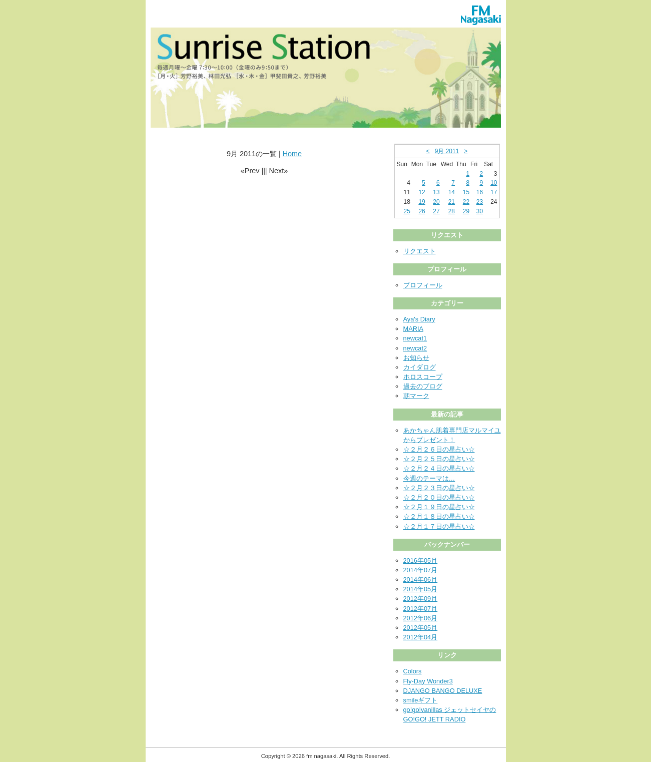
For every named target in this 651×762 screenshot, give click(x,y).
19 (421, 201)
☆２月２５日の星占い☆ (439, 459)
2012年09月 (420, 598)
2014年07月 (420, 570)
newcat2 (415, 348)
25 (406, 211)
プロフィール (422, 285)
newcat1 (415, 338)
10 (493, 182)
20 (436, 201)
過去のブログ (422, 386)
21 (451, 201)
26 (421, 211)
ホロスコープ (422, 376)
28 (451, 211)
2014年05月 (420, 589)
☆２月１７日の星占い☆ (439, 526)
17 (493, 192)
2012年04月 (420, 637)
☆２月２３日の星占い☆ (439, 488)
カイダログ (419, 367)
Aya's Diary (419, 319)
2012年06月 (420, 618)
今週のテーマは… (429, 478)
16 (479, 192)
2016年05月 (420, 560)
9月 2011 (447, 151)
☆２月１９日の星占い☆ (439, 507)
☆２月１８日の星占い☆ (439, 516)
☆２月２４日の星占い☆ (439, 468)
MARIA (413, 328)
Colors (412, 671)
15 (466, 192)
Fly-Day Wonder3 (428, 681)
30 (479, 211)
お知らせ (416, 357)
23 (479, 201)
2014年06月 (420, 579)
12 (421, 192)
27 (436, 211)
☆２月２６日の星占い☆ (439, 449)
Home (292, 154)
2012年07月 (420, 608)
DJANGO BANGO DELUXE (442, 690)
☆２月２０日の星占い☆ (439, 497)
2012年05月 (420, 627)
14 (451, 192)
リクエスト (419, 251)
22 (466, 201)
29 (466, 211)
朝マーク (416, 396)
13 (436, 192)
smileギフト (420, 700)
